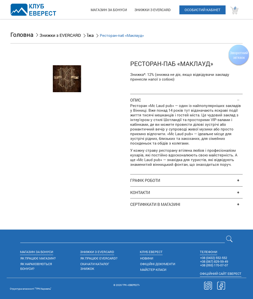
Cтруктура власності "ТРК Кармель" (30, 288)
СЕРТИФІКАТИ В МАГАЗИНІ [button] (155, 204)
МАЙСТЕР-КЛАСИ (153, 269)
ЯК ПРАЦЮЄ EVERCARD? (98, 258)
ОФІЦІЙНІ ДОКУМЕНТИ (157, 264)
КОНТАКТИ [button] (140, 192)
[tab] (186, 97)
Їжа (90, 35)
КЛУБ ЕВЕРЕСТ (151, 252)
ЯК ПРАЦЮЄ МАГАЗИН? (38, 258)
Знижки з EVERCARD (60, 35)
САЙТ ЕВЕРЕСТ (220, 273)
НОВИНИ (146, 258)
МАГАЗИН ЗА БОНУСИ (109, 9)
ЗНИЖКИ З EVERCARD (152, 9)
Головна (21, 35)
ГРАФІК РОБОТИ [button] (145, 180)
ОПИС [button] (135, 100)
